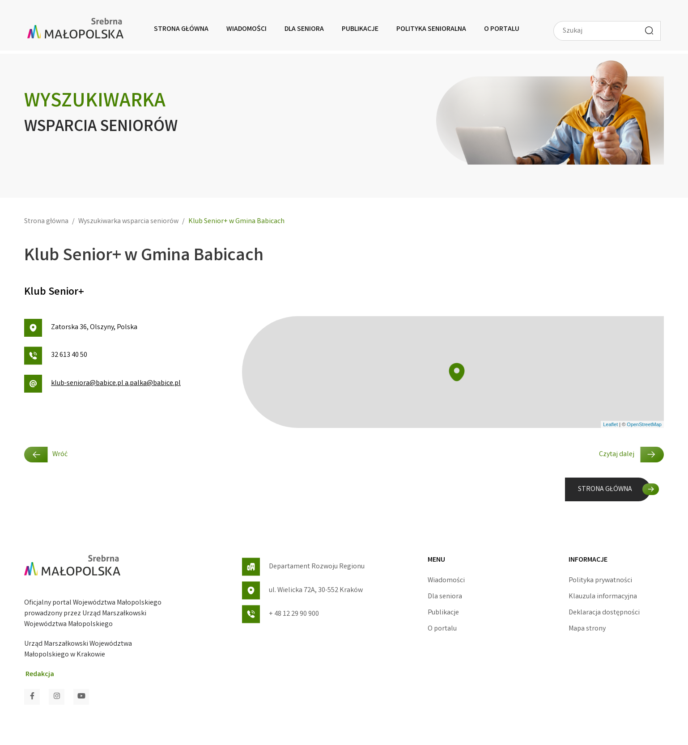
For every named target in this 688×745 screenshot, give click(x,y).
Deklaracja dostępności (604, 613)
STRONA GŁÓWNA (605, 489)
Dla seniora (304, 29)
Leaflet (610, 424)
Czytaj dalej (631, 454)
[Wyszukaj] (649, 30)
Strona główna (181, 29)
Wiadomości (246, 29)
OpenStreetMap (644, 424)
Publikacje (360, 29)
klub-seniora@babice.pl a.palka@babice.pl (102, 384)
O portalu (501, 29)
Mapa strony (587, 629)
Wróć (46, 454)
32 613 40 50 (55, 356)
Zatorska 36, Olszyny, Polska (80, 328)
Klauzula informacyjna (603, 597)
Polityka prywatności (600, 581)
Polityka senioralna (431, 29)
